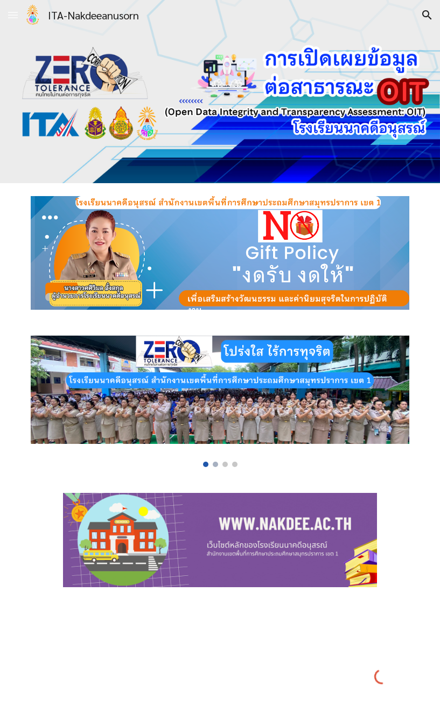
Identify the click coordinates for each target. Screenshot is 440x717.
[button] (13, 15)
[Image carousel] (220, 401)
